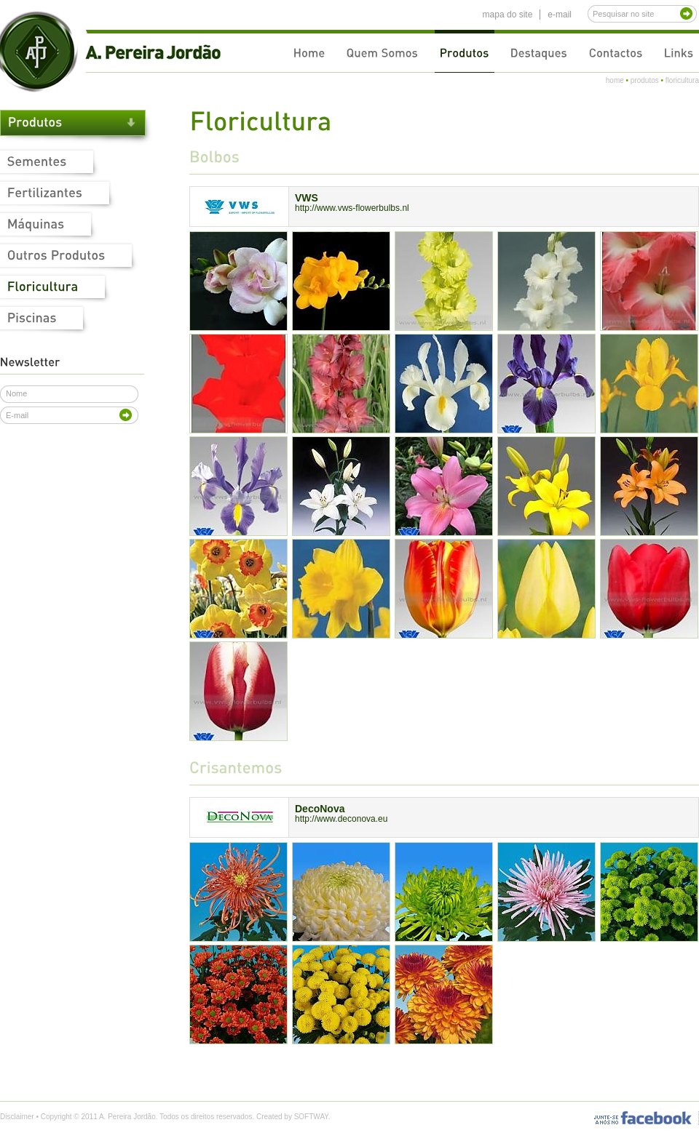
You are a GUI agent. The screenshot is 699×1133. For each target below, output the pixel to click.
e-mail (560, 14)
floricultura (682, 80)
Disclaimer (17, 1117)
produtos (645, 80)
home (615, 80)
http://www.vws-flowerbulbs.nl (352, 208)
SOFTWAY (311, 1117)
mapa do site (508, 14)
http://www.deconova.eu (341, 819)
